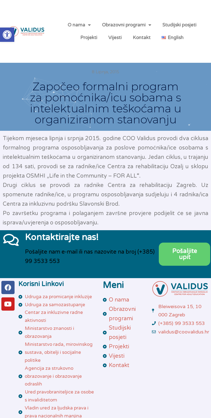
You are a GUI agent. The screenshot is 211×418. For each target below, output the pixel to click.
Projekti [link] (88, 37)
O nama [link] (79, 25)
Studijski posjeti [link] (179, 25)
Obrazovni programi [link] (126, 25)
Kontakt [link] (142, 37)
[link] (7, 35)
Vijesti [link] (115, 37)
